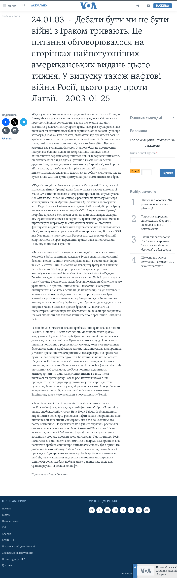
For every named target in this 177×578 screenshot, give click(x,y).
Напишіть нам (10, 521)
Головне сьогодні (152, 118)
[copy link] (6, 130)
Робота (6, 515)
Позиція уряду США (13, 559)
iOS (4, 527)
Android (6, 534)
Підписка (167, 173)
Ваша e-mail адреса (143, 153)
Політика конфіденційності (18, 546)
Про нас (6, 508)
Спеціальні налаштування (17, 553)
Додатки (7, 565)
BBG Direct (8, 540)
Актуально (39, 5)
